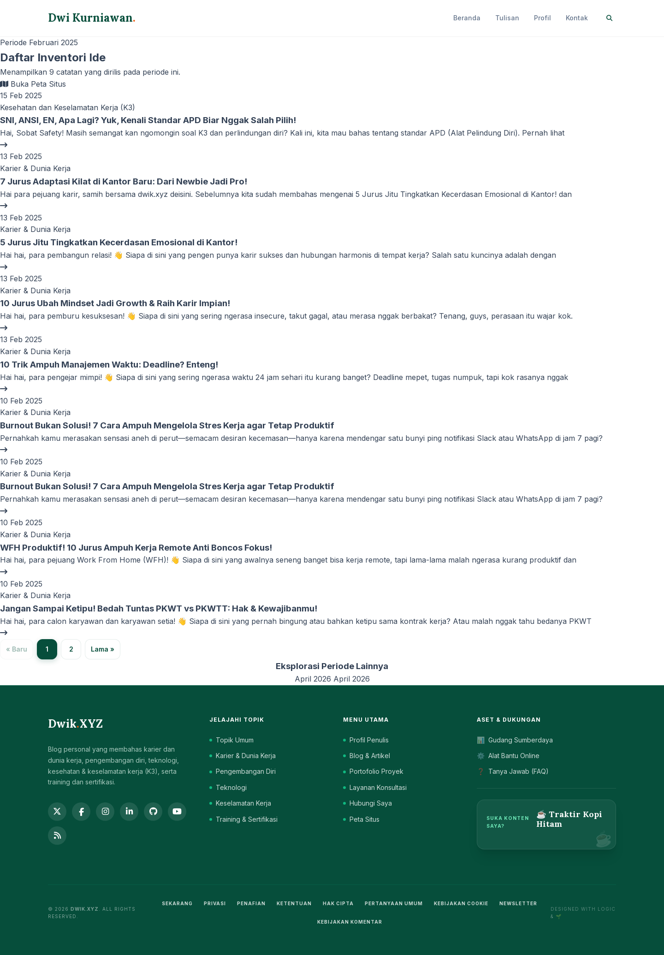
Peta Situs (361, 819)
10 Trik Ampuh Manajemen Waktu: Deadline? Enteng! (109, 364)
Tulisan (507, 18)
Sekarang (177, 903)
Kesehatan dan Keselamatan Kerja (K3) (67, 107)
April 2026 (314, 678)
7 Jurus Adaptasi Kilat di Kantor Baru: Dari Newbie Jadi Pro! (123, 181)
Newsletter (518, 903)
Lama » (102, 649)
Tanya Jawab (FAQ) (513, 771)
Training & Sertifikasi (243, 819)
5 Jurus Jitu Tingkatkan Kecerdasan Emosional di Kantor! (118, 242)
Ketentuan (294, 903)
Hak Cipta (338, 903)
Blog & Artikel (366, 755)
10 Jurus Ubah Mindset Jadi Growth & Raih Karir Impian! (115, 303)
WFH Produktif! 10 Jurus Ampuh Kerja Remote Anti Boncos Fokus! (136, 547)
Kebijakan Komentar (349, 922)
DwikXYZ (75, 724)
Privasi (215, 903)
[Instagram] (105, 811)
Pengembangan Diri (242, 771)
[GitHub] (153, 811)
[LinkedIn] (129, 811)
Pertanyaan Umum (394, 903)
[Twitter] (57, 811)
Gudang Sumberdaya (515, 740)
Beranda (466, 18)
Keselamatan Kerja (240, 803)
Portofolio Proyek (373, 771)
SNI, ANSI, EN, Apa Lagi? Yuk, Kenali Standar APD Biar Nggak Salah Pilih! (148, 120)
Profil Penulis (366, 740)
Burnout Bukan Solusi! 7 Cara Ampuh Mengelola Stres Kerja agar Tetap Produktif (167, 425)
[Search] (609, 18)
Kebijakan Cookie (461, 903)
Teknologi (228, 787)
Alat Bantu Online (508, 756)
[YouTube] (177, 811)
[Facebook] (81, 811)
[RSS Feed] (57, 835)
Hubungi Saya (367, 803)
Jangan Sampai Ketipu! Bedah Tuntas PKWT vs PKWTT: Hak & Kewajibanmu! (158, 608)
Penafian (251, 903)
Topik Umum (231, 740)
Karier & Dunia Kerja (35, 168)
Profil (542, 18)
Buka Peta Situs (33, 84)
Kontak (577, 18)
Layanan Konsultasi (375, 787)
